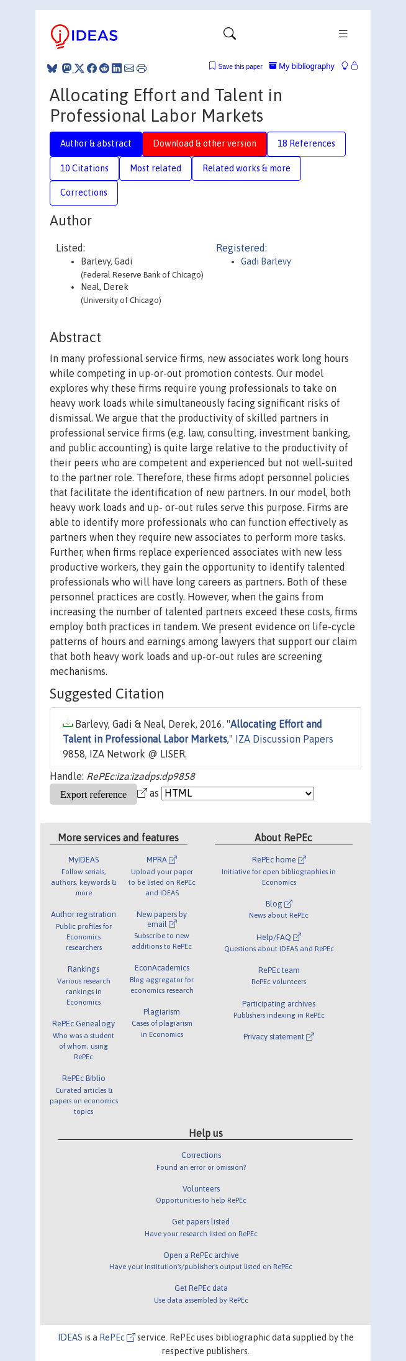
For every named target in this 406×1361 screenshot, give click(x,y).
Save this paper (241, 66)
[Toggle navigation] (229, 36)
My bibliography (302, 66)
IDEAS (70, 1337)
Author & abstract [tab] (96, 143)
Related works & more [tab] (246, 168)
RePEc (117, 1337)
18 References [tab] (306, 143)
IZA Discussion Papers (284, 738)
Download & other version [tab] (204, 143)
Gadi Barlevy (266, 261)
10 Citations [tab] (84, 168)
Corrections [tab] (83, 192)
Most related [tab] (155, 168)
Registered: (241, 247)
